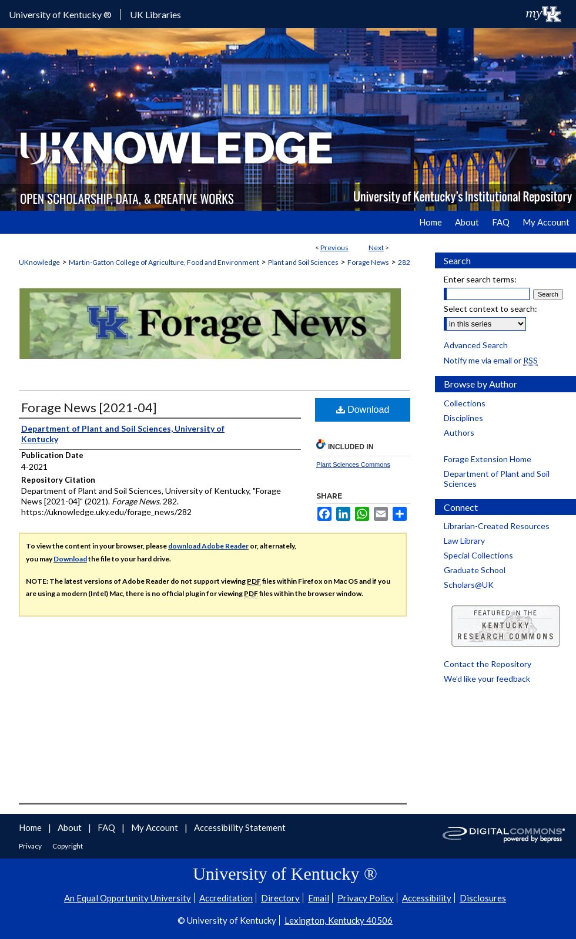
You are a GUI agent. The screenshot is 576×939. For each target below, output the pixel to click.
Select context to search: (490, 309)
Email (318, 898)
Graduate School (474, 570)
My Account (155, 827)
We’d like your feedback (487, 679)
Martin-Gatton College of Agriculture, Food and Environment (164, 262)
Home (31, 827)
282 (404, 262)
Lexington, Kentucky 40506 (338, 920)
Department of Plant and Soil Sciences (497, 479)
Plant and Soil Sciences (303, 262)
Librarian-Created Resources (497, 526)
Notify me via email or (491, 360)
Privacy (31, 846)
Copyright (67, 846)
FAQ (107, 827)
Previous (334, 247)
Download (363, 410)
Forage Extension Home (487, 459)
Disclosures (483, 898)
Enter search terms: (480, 279)
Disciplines (463, 418)
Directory (280, 898)
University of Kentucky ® (60, 14)
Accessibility (426, 898)
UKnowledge (39, 262)
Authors (459, 432)
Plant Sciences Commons (353, 464)
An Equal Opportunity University (127, 898)
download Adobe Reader (208, 545)
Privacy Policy (365, 898)
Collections (464, 403)
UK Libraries (155, 14)
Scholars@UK (469, 585)
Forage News (368, 262)
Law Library (464, 541)
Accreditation (226, 898)
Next (376, 247)
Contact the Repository (487, 664)
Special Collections (478, 555)
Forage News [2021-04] (89, 407)
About (70, 827)
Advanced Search (476, 345)
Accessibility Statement (240, 827)
